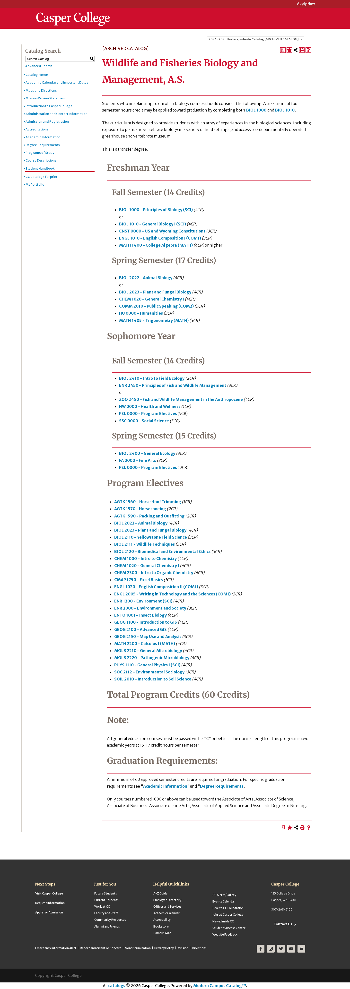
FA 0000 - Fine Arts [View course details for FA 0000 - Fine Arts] (137, 460)
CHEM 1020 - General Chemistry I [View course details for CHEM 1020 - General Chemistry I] (151, 299)
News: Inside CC (223, 921)
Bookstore (161, 926)
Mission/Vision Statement (46, 98)
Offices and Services (167, 906)
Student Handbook (40, 168)
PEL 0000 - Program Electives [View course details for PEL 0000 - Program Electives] (148, 413)
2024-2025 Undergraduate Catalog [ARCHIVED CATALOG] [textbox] (254, 39)
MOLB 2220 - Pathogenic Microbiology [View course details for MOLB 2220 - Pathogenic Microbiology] (151, 657)
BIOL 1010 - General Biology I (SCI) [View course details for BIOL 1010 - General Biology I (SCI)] (152, 224)
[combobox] (255, 39)
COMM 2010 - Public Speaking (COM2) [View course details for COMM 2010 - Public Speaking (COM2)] (156, 306)
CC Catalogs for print (41, 177)
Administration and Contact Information (57, 114)
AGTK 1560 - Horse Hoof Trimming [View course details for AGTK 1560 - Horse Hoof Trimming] (147, 501)
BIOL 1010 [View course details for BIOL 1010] (285, 110)
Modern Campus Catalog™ (219, 985)
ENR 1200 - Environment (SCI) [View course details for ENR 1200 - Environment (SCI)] (143, 601)
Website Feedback (224, 934)
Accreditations (37, 129)
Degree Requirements (43, 145)
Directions (199, 948)
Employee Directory (167, 900)
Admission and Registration (47, 122)
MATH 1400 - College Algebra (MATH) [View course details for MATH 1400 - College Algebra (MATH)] (156, 245)
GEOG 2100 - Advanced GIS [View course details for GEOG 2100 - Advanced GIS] (140, 629)
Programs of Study (40, 153)
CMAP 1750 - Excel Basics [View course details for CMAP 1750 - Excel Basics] (138, 579)
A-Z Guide (160, 893)
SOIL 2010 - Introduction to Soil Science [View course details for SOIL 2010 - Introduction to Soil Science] (152, 679)
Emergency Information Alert (55, 948)
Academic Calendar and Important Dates (57, 82)
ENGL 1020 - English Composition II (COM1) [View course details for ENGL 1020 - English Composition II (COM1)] (156, 586)
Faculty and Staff (106, 913)
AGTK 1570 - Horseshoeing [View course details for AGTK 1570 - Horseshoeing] (140, 508)
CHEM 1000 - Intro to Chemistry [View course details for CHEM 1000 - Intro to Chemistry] (145, 558)
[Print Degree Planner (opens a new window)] (283, 50)
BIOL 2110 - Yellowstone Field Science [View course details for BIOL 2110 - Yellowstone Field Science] (150, 537)
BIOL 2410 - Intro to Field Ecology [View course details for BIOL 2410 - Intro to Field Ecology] (151, 378)
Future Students (105, 893)
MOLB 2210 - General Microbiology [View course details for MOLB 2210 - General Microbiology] (148, 650)
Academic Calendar (166, 913)
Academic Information (43, 137)
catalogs (116, 985)
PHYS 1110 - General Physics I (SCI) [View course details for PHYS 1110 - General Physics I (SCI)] (147, 664)
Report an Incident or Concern (100, 948)
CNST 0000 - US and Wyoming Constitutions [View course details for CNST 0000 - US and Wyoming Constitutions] (162, 231)
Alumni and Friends (107, 926)
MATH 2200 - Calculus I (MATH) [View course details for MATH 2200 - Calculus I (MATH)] (144, 643)
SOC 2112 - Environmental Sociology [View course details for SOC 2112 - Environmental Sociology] (149, 672)
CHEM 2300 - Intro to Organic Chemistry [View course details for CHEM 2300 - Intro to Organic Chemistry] (153, 572)
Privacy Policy (164, 948)
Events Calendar (223, 901)
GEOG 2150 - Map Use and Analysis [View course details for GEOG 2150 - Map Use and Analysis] (147, 636)
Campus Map (162, 933)
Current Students (106, 900)
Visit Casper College (49, 893)
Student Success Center (228, 928)
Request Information (50, 903)
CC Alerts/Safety (224, 895)
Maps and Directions (41, 90)
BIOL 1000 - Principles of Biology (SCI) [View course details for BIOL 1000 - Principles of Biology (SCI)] (156, 209)
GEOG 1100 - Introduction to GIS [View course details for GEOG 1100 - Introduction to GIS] (145, 622)
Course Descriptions (41, 160)
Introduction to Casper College (49, 106)
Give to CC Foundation (228, 908)
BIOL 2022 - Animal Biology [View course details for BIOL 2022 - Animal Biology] (145, 277)
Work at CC (102, 906)
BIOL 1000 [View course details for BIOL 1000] (256, 110)
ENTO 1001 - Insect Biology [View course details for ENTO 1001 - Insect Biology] (140, 615)
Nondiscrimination (138, 948)
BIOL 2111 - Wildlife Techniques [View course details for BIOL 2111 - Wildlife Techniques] (144, 544)
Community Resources (110, 919)
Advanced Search (38, 66)
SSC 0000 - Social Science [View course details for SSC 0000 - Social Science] (144, 420)
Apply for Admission (49, 912)
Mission (182, 948)
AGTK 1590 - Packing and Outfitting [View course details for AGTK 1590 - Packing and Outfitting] (149, 516)
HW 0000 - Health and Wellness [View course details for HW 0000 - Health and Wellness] (149, 406)
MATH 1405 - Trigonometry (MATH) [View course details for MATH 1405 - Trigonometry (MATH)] (154, 320)
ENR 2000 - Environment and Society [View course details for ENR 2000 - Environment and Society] (150, 608)
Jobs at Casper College (228, 914)
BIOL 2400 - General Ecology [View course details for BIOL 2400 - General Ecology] (147, 453)
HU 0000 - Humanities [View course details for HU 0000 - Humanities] (141, 313)
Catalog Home (37, 75)
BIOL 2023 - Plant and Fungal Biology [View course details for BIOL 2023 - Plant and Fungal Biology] (155, 292)
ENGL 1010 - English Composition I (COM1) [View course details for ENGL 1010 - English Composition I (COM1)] (160, 238)
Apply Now (306, 4)
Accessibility (162, 919)
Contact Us (283, 924)
